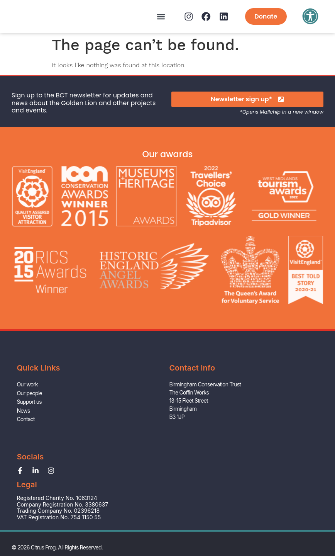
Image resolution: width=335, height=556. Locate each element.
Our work (27, 416)
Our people (29, 424)
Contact (25, 448)
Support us (29, 432)
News (23, 440)
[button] (150, 16)
